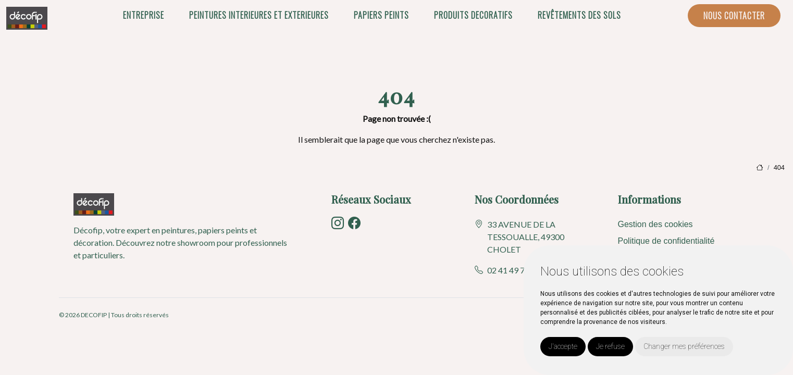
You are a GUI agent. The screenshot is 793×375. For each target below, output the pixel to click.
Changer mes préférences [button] (684, 346)
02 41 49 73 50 (513, 270)
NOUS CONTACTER (734, 15)
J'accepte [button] (563, 346)
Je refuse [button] (610, 346)
